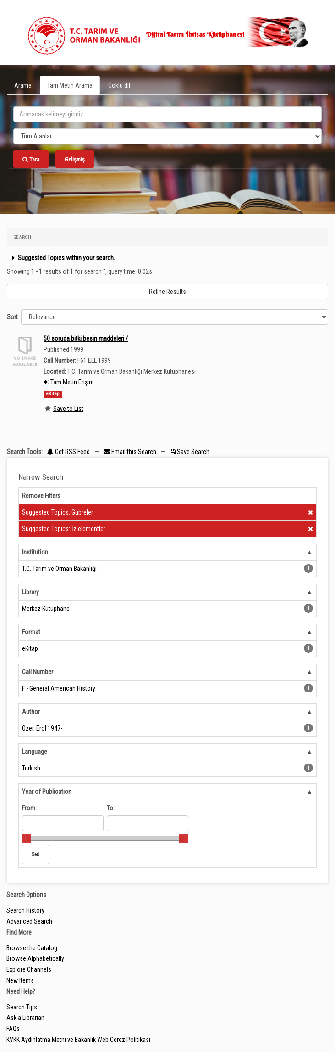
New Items (20, 980)
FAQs (13, 1028)
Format (31, 632)
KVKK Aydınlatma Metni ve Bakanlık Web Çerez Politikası (78, 1039)
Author (31, 711)
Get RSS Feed (68, 451)
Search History (25, 910)
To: (111, 808)
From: (29, 808)
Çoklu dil (119, 85)
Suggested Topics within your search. (62, 257)
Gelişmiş (75, 159)
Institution (35, 552)
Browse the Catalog (31, 948)
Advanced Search (29, 921)
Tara (30, 159)
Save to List (68, 408)
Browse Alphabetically (35, 958)
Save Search (189, 451)
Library (30, 592)
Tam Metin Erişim (69, 382)
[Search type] (167, 136)
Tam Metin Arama (70, 85)
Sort (12, 317)
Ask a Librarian (25, 1017)
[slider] (26, 838)
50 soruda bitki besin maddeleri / (86, 338)
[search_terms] (167, 114)
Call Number (37, 671)
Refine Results (167, 291)
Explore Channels (28, 969)
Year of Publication (46, 791)
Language (34, 751)
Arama (23, 85)
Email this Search (131, 451)
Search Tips (21, 1007)
